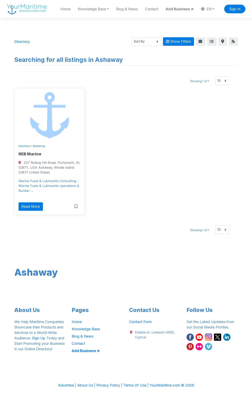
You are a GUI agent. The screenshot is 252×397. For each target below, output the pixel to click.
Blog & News (127, 9)
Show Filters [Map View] (178, 41)
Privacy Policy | (109, 385)
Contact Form (140, 322)
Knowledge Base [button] (92, 9)
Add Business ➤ (180, 9)
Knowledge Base (86, 329)
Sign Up (38, 338)
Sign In (235, 9)
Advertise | (67, 385)
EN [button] (206, 9)
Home (65, 9)
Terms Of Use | (136, 385)
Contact (151, 9)
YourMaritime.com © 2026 (172, 385)
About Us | (86, 385)
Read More (30, 206)
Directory (24, 146)
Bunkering (39, 146)
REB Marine (30, 154)
